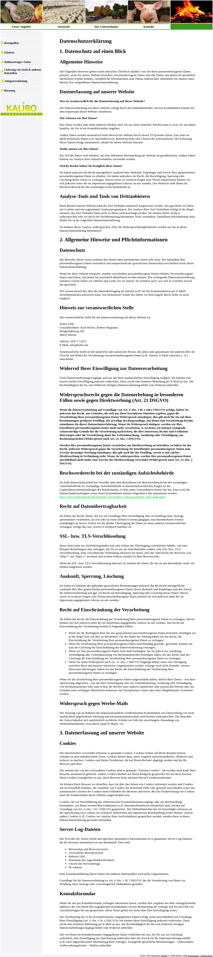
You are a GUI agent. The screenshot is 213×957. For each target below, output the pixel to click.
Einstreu (9, 52)
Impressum (193, 956)
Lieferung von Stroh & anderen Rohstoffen (22, 71)
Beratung (9, 90)
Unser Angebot (21, 26)
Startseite (64, 26)
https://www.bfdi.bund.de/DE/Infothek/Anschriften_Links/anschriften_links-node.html (112, 497)
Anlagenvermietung (15, 81)
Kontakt (148, 26)
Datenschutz (206, 956)
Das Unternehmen (106, 26)
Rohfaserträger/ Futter (17, 62)
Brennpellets (11, 43)
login (164, 956)
